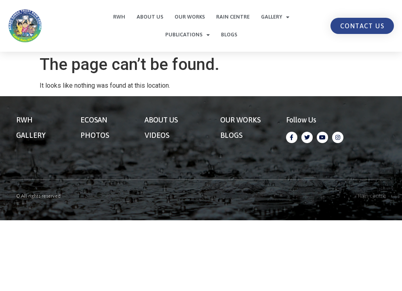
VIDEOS (157, 135)
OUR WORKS (240, 120)
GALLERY (31, 135)
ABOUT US (161, 120)
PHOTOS (94, 135)
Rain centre (233, 17)
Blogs (229, 35)
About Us (150, 17)
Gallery (275, 17)
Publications (187, 35)
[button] (362, 26)
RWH (119, 17)
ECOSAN (93, 120)
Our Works (190, 17)
